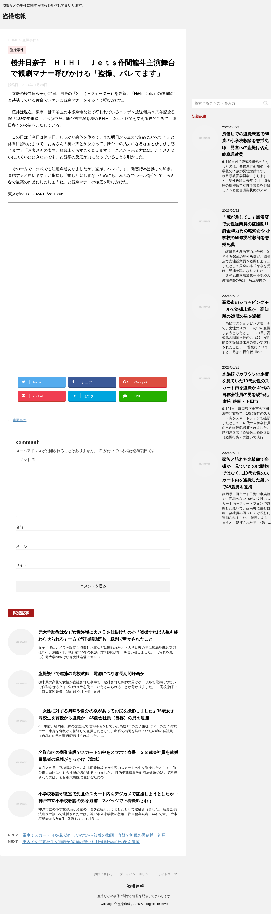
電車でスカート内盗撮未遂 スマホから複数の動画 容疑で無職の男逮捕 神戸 (93, 835)
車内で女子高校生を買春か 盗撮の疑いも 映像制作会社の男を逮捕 (81, 841)
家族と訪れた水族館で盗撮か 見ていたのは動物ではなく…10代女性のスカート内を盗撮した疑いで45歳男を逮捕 (245, 473)
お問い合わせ (103, 874)
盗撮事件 (19, 420)
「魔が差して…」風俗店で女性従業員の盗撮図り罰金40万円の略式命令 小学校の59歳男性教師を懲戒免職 (246, 231)
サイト (21, 565)
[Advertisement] (52, 257)
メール (21, 546)
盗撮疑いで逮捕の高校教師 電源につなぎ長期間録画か (91, 673)
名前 (19, 527)
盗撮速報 (14, 17)
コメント (25, 460)
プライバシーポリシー (135, 874)
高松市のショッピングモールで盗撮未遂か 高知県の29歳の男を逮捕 (245, 309)
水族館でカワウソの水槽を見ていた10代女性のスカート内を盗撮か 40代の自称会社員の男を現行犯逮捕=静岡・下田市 (246, 388)
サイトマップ (167, 874)
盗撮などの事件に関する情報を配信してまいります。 (135, 896)
